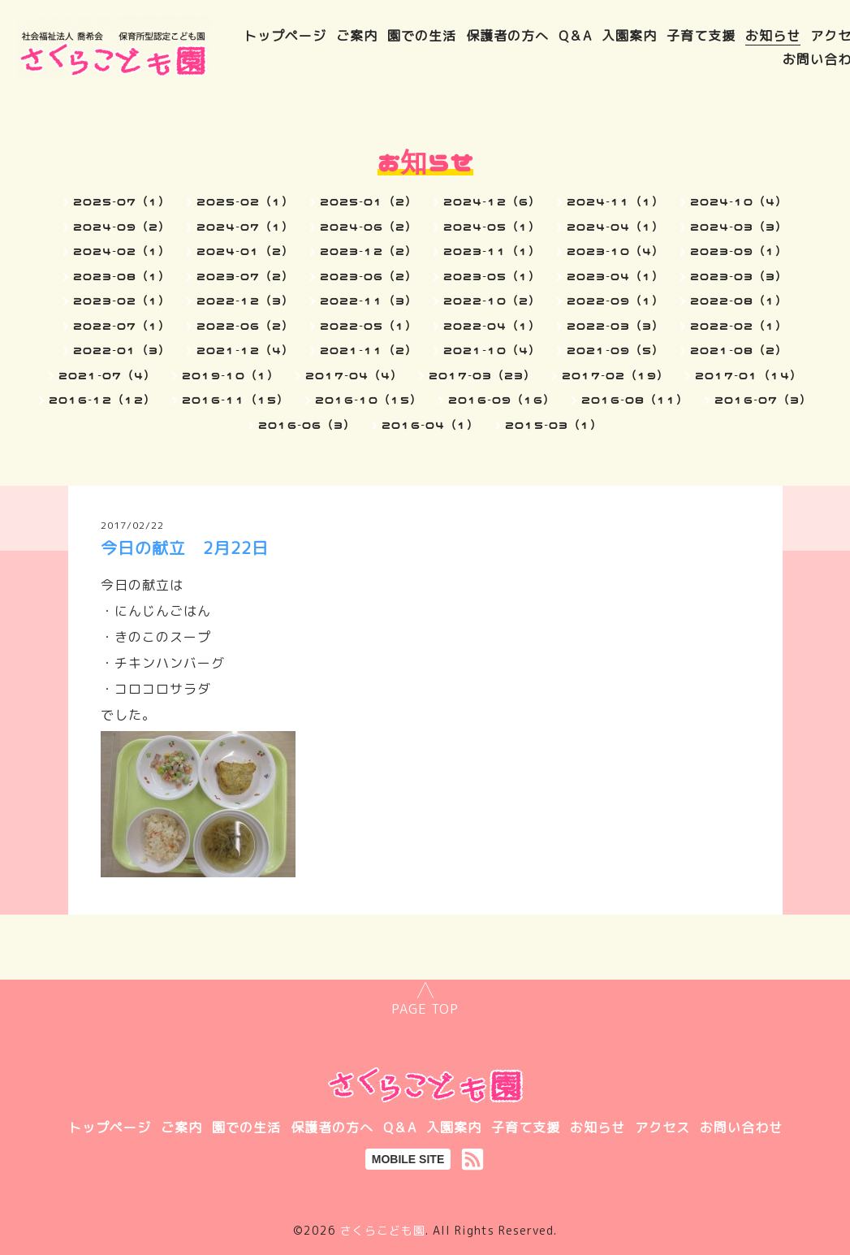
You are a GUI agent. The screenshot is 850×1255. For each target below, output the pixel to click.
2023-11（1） (492, 251)
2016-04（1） (430, 425)
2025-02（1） (245, 201)
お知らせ (772, 36)
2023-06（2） (368, 276)
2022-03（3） (615, 325)
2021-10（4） (492, 350)
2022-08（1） (738, 300)
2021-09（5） (615, 350)
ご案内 (357, 36)
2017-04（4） (354, 375)
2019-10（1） (230, 375)
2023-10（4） (615, 251)
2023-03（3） (738, 276)
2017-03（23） (482, 375)
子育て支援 (701, 36)
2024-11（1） (615, 201)
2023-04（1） (615, 276)
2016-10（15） (368, 399)
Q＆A (575, 36)
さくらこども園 (382, 1230)
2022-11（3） (368, 300)
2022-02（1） (738, 325)
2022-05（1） (368, 325)
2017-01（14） (748, 375)
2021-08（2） (738, 350)
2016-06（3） (307, 425)
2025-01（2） (368, 201)
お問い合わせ (741, 1127)
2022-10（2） (492, 300)
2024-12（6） (492, 201)
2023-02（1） (121, 300)
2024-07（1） (245, 226)
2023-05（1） (492, 276)
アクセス (662, 1127)
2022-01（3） (121, 350)
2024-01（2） (245, 251)
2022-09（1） (615, 300)
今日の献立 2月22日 (185, 547)
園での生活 (421, 36)
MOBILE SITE (408, 1159)
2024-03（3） (738, 226)
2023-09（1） (738, 251)
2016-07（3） (763, 399)
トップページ (285, 36)
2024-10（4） (738, 201)
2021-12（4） (245, 350)
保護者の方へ (507, 36)
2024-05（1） (492, 226)
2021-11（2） (368, 350)
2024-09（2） (121, 226)
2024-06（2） (368, 226)
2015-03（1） (553, 425)
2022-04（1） (492, 325)
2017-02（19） (615, 375)
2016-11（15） (235, 399)
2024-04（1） (615, 226)
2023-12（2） (368, 251)
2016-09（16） (501, 399)
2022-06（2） (245, 325)
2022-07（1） (121, 325)
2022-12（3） (245, 300)
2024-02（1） (121, 251)
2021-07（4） (107, 375)
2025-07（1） (121, 201)
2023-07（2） (245, 276)
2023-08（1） (121, 276)
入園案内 (629, 36)
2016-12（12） (102, 399)
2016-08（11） (634, 399)
